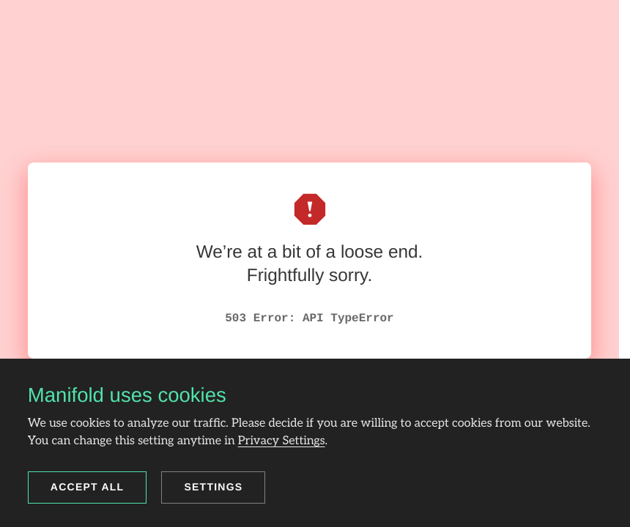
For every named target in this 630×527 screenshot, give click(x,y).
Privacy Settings (281, 440)
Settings (213, 487)
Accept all (88, 487)
